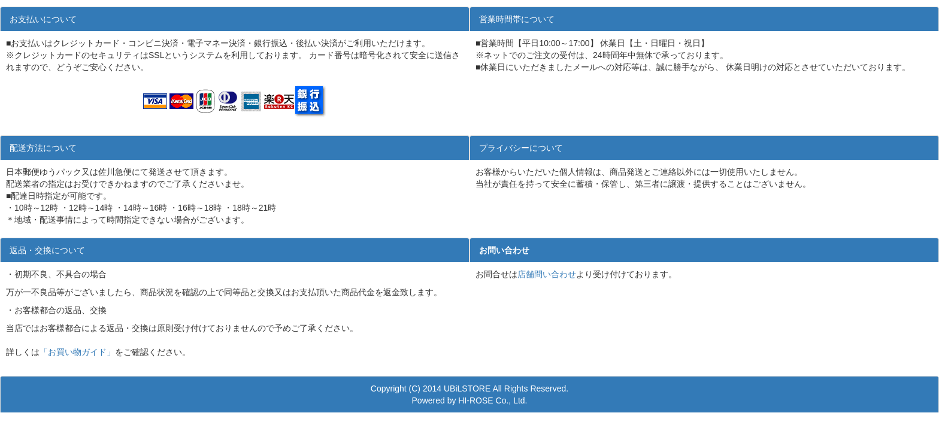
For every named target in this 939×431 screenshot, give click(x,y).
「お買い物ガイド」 (77, 352)
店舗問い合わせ (546, 274)
